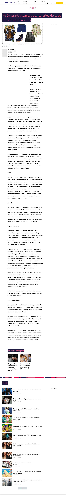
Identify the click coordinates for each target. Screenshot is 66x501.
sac (45, 2)
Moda (33, 7)
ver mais (22, 488)
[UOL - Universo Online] (16, 2)
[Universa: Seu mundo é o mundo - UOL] (10, 2)
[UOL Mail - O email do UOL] (49, 2)
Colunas (43, 1)
